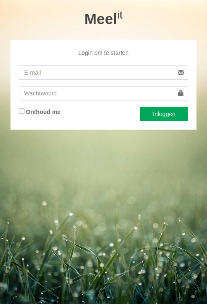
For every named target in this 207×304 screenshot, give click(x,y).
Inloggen (164, 114)
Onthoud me (40, 112)
